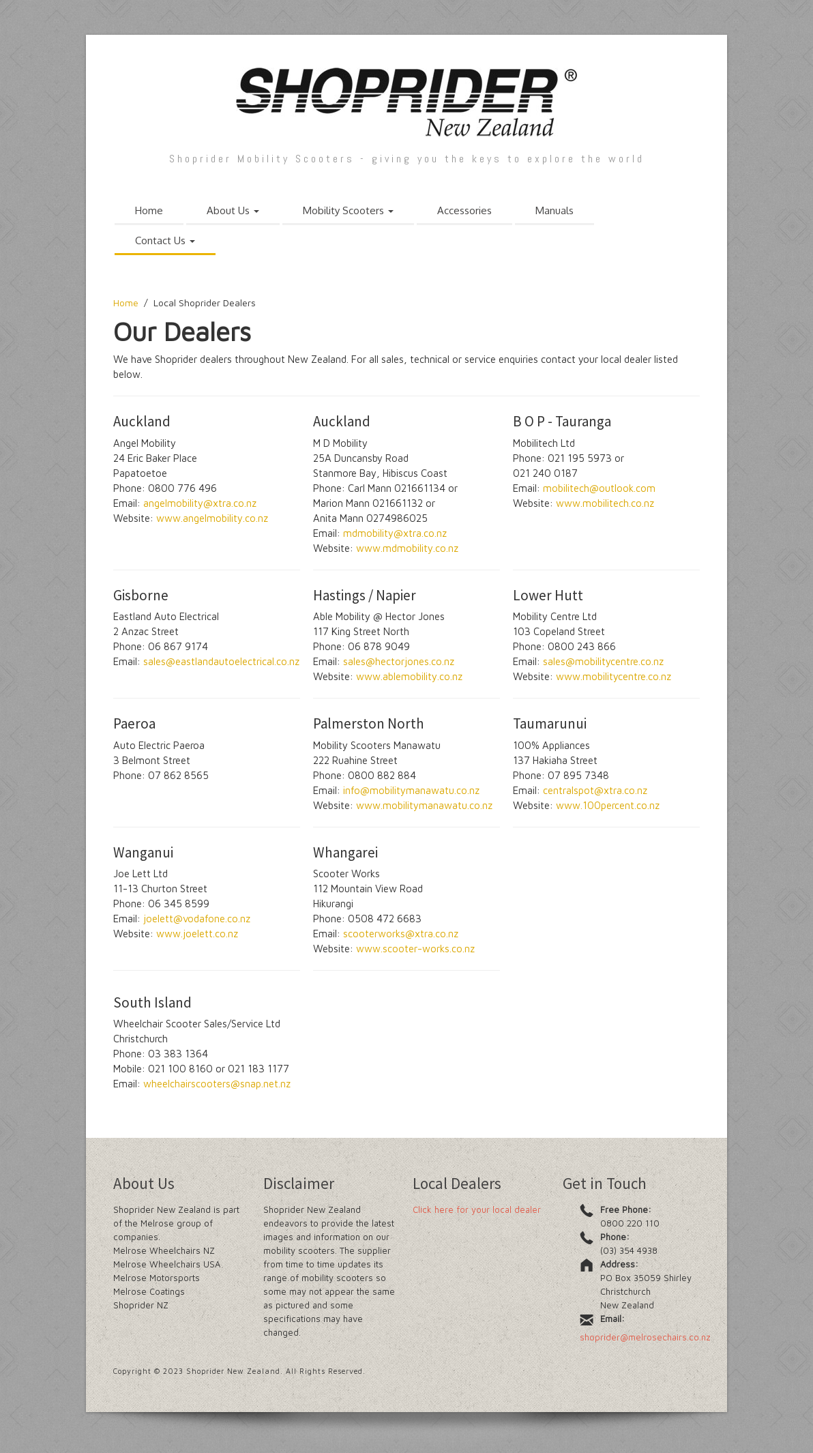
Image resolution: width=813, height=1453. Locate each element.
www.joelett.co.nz (197, 933)
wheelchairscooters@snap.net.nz (217, 1083)
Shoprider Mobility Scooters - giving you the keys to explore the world (407, 158)
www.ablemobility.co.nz (409, 676)
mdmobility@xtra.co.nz (395, 533)
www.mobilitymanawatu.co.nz (424, 805)
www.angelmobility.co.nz (212, 518)
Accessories (464, 210)
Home (149, 210)
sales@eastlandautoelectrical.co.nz (221, 661)
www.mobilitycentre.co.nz (613, 676)
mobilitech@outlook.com (599, 488)
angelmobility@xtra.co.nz (199, 503)
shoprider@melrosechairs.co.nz (645, 1337)
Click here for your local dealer (477, 1209)
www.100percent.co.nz (608, 805)
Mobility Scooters (348, 210)
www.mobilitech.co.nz (605, 503)
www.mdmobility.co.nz (407, 548)
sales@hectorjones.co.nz (398, 661)
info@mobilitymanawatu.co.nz (411, 790)
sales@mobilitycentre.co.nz (603, 661)
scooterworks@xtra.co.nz (400, 933)
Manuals (554, 210)
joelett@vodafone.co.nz (196, 918)
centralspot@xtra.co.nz (595, 790)
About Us (233, 210)
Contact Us (165, 240)
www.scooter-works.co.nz (415, 948)
